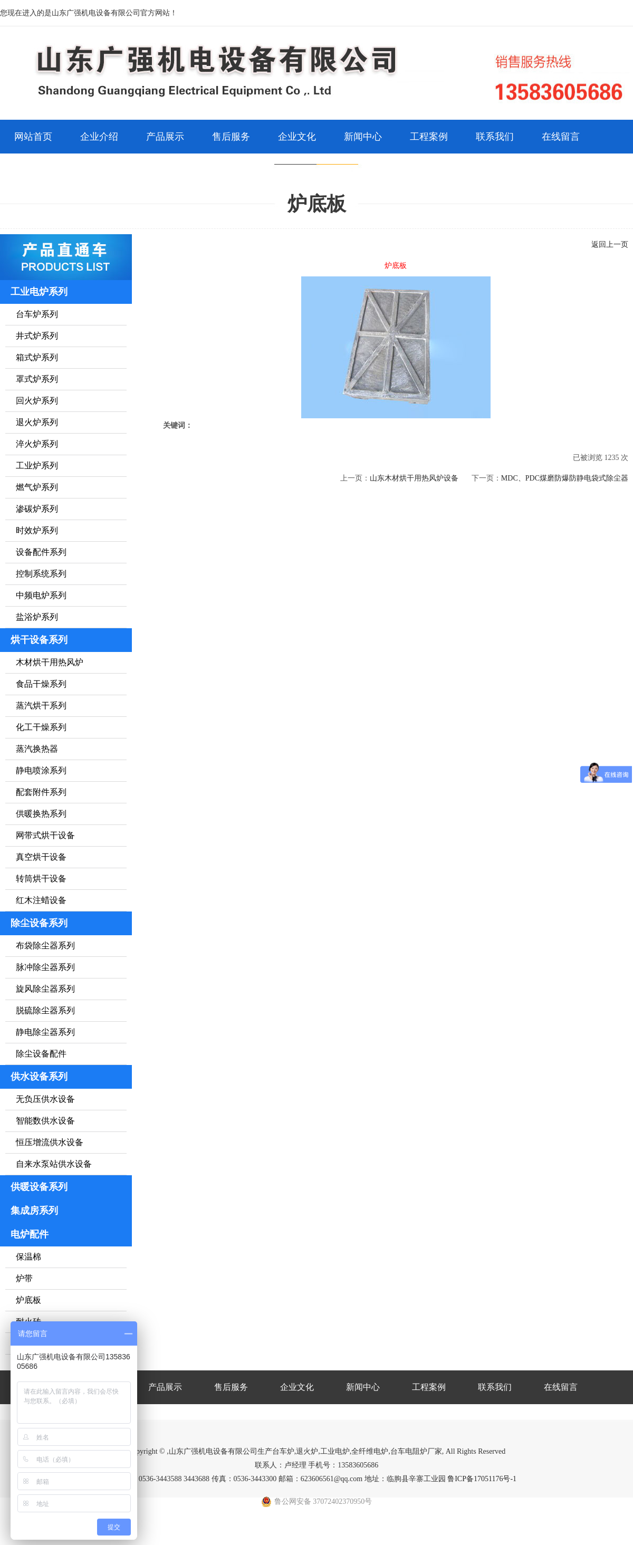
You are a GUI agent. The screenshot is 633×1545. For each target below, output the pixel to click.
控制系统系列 (41, 573)
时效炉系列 (37, 530)
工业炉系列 (37, 465)
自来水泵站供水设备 (54, 1163)
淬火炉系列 (37, 443)
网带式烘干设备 (45, 835)
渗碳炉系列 (37, 508)
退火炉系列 (37, 422)
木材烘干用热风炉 (49, 662)
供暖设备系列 (39, 1187)
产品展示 (165, 136)
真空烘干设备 (41, 856)
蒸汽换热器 (37, 748)
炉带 (24, 1278)
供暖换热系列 (41, 813)
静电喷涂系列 (41, 770)
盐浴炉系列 (37, 616)
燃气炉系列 (37, 487)
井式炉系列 (37, 335)
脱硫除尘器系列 (45, 1010)
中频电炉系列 (41, 595)
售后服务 (231, 136)
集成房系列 (34, 1210)
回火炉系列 (37, 400)
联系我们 (495, 136)
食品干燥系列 (41, 683)
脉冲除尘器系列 (45, 967)
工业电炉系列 (39, 291)
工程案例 (429, 136)
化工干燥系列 (41, 727)
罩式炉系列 (37, 379)
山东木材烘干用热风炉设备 (414, 478)
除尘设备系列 (39, 923)
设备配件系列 (41, 552)
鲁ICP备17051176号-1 (481, 1479)
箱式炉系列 (37, 357)
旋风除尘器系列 (45, 988)
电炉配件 (30, 1234)
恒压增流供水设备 (49, 1142)
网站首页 (33, 136)
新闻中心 (363, 136)
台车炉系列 (37, 314)
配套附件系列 (41, 792)
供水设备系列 (39, 1076)
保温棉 (28, 1256)
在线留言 (561, 136)
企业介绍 (99, 136)
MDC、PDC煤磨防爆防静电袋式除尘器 (564, 478)
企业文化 (297, 136)
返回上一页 (609, 244)
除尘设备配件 (41, 1053)
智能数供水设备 (45, 1120)
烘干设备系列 (39, 640)
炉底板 (28, 1300)
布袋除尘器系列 (45, 945)
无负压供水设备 (45, 1099)
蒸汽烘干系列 (41, 705)
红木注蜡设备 (41, 900)
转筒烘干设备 (41, 878)
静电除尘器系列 (45, 1032)
